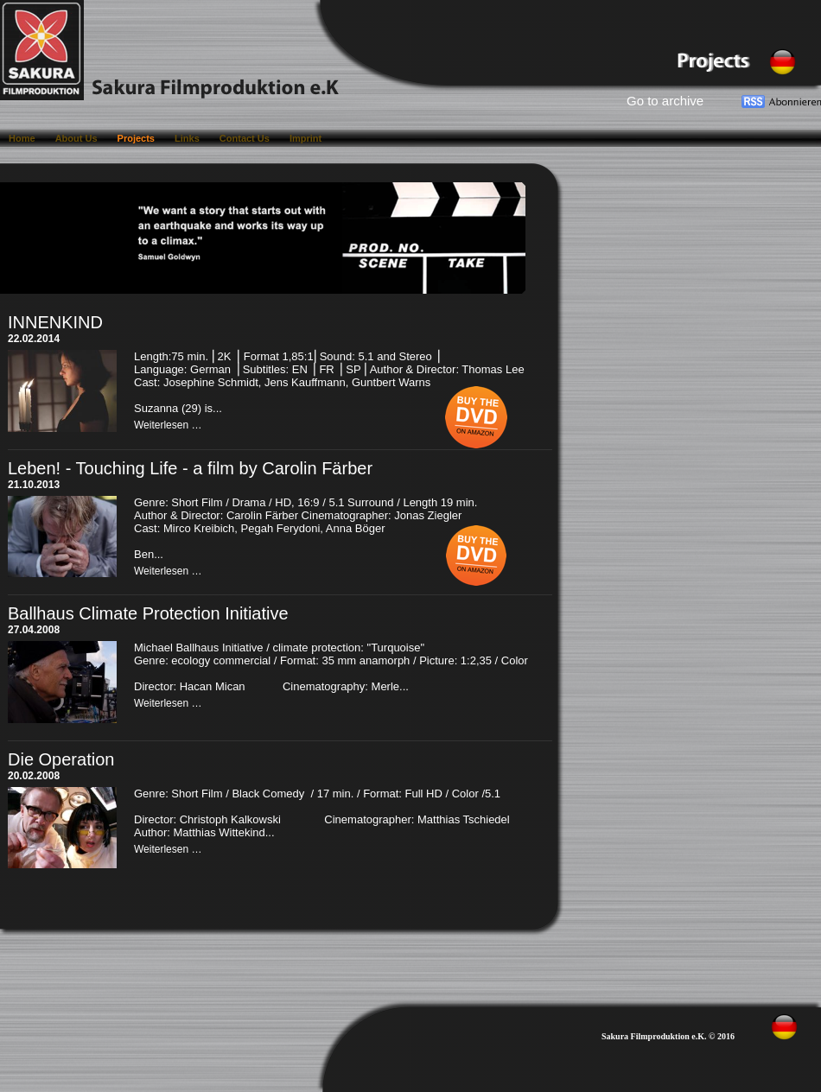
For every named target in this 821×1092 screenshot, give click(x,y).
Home (23, 138)
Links (188, 138)
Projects (137, 138)
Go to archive (665, 100)
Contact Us (246, 138)
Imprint (305, 138)
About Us (77, 138)
